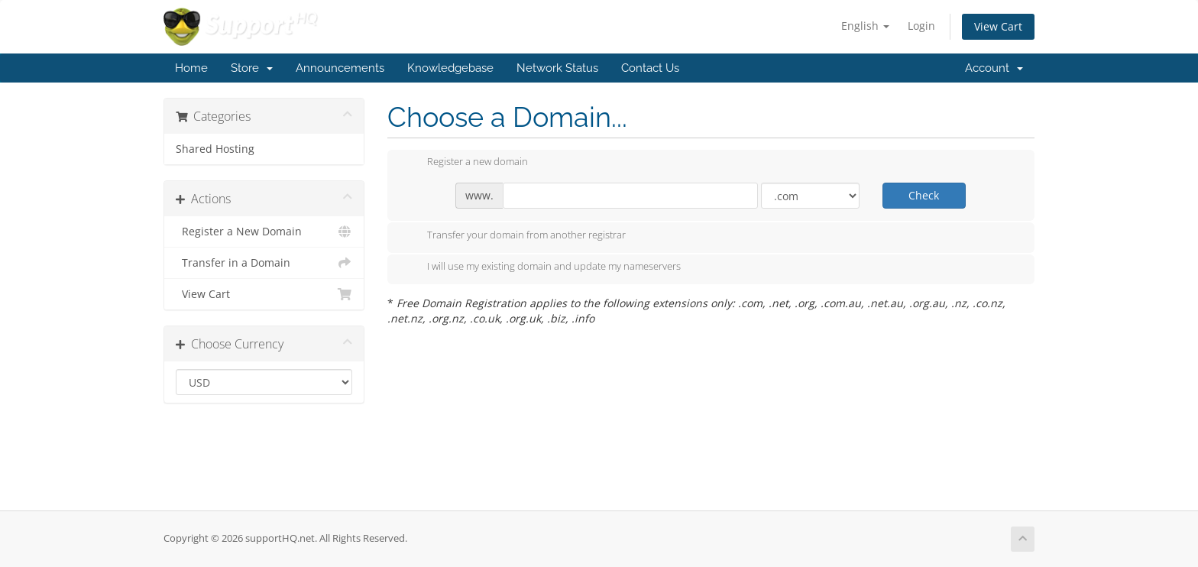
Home (191, 68)
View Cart (998, 26)
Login (921, 25)
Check (923, 195)
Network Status (557, 68)
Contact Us (650, 68)
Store (252, 68)
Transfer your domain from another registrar (514, 236)
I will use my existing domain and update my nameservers (542, 267)
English (865, 25)
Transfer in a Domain (264, 263)
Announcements (340, 68)
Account (994, 68)
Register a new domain (465, 162)
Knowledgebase (450, 68)
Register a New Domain (264, 231)
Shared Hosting (215, 149)
